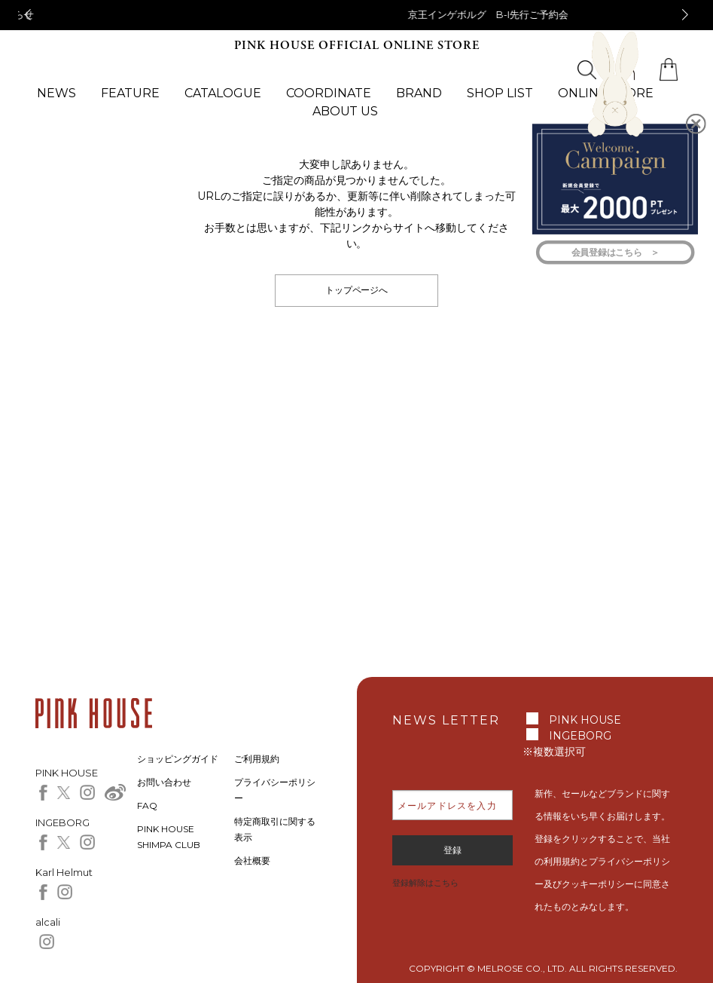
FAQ (147, 805)
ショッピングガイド (177, 758)
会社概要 (252, 860)
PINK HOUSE (585, 720)
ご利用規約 (256, 758)
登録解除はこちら (425, 882)
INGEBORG (580, 736)
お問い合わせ (164, 782)
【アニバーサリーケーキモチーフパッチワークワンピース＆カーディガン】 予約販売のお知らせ (356, 14)
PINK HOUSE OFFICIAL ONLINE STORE (357, 46)
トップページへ (356, 290)
